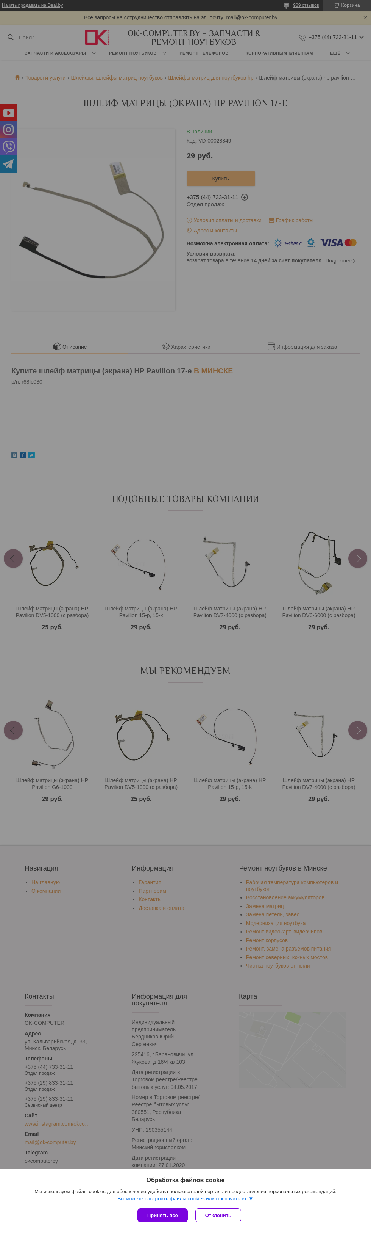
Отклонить (218, 1215)
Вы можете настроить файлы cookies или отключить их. (182, 1198)
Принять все (162, 1215)
